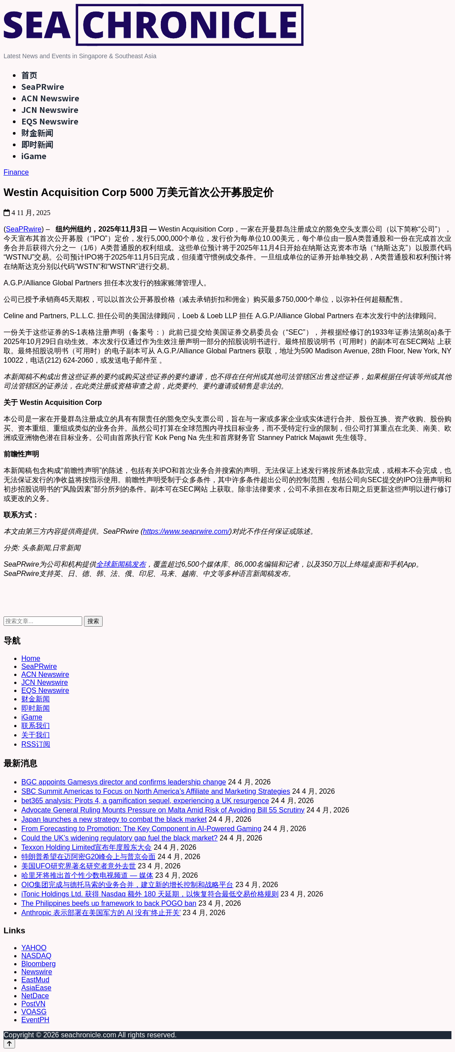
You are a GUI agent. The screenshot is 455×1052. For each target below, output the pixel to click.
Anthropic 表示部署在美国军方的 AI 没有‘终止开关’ (101, 912)
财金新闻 (37, 132)
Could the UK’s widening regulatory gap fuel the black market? (119, 838)
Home (30, 658)
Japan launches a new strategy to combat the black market (114, 819)
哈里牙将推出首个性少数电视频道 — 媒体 (87, 875)
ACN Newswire (50, 98)
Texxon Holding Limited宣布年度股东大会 (86, 847)
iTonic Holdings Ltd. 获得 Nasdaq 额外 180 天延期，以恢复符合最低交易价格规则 (150, 894)
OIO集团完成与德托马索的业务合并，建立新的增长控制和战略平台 (127, 884)
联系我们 (35, 725)
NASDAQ (36, 956)
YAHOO (34, 948)
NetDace (35, 996)
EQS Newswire (49, 121)
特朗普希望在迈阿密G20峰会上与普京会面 (88, 856)
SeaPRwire (42, 86)
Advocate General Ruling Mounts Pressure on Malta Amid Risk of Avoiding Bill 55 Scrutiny (162, 810)
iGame (33, 155)
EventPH (35, 1020)
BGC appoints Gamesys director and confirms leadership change (123, 782)
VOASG (34, 1012)
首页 (29, 74)
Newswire (36, 972)
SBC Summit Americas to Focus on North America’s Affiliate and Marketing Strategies (155, 791)
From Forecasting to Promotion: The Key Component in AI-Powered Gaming (141, 828)
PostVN (33, 1004)
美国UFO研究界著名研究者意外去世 (78, 866)
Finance (16, 172)
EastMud (35, 980)
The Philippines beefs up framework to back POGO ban (108, 903)
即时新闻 (37, 144)
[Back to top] (9, 1043)
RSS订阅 (35, 744)
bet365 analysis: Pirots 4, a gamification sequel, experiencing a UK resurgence (145, 800)
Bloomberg (38, 964)
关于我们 (35, 735)
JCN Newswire (49, 109)
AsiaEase (36, 988)
